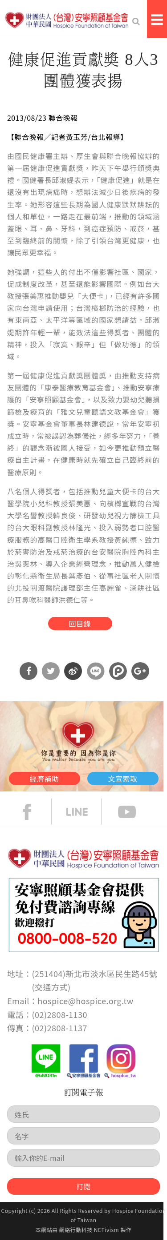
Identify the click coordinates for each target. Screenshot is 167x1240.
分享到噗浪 (118, 671)
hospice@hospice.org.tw (85, 1000)
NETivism (106, 1229)
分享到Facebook (28, 671)
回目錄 (80, 623)
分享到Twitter (51, 671)
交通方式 (51, 987)
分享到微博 (73, 671)
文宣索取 (123, 778)
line (84, 812)
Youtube (133, 812)
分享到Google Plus (140, 671)
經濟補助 (44, 778)
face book (34, 812)
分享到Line (96, 671)
